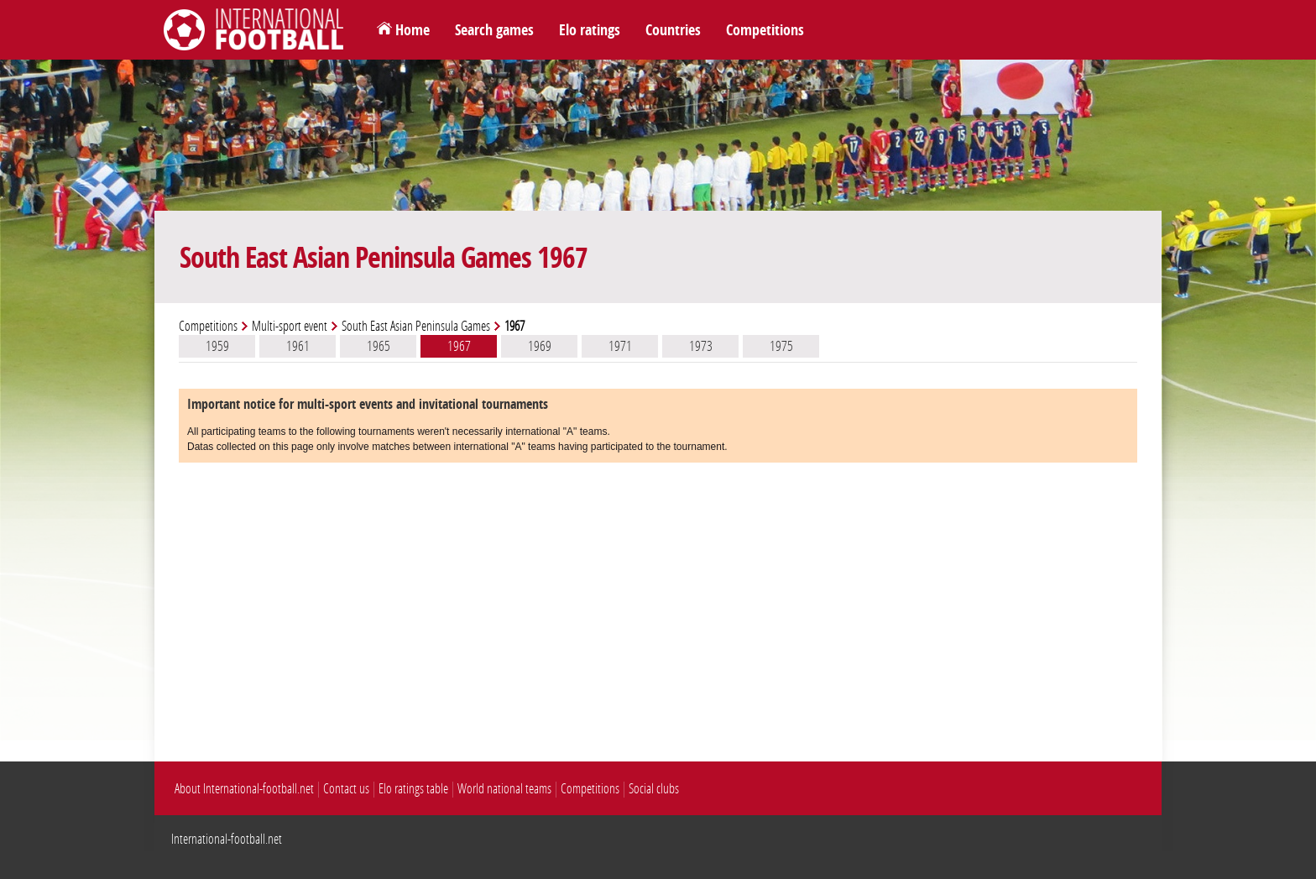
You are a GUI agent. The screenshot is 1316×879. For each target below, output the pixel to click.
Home (412, 30)
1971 (620, 345)
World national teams (504, 789)
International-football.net (226, 839)
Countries (673, 30)
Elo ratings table (413, 789)
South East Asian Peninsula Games (416, 326)
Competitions (765, 30)
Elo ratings (589, 30)
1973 (701, 345)
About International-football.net (244, 789)
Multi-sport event (289, 326)
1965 (378, 345)
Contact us (346, 789)
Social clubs (654, 789)
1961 (298, 345)
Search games (494, 30)
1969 (539, 345)
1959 (217, 345)
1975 (781, 345)
